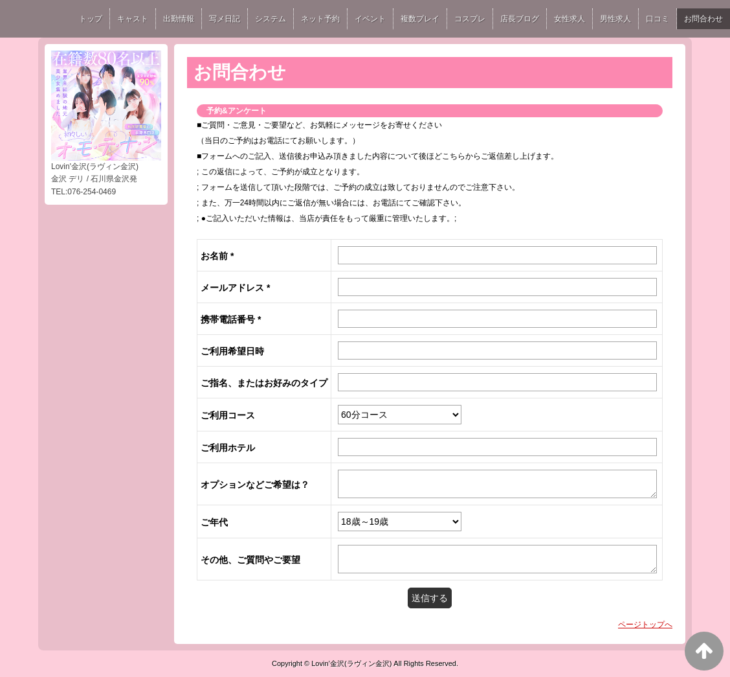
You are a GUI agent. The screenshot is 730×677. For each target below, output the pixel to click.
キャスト (132, 18)
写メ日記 (224, 18)
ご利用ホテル (228, 447)
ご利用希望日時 (232, 351)
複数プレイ (420, 18)
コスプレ (469, 18)
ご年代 (214, 522)
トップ (90, 18)
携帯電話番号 (231, 319)
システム (270, 18)
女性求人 (569, 18)
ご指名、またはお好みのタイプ (264, 383)
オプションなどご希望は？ (255, 484)
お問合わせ (703, 18)
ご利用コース (228, 415)
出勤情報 (178, 18)
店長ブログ (519, 18)
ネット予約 (320, 18)
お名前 (217, 256)
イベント (370, 18)
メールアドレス (235, 287)
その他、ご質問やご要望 (250, 560)
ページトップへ (645, 624)
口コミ (657, 18)
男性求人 (615, 18)
